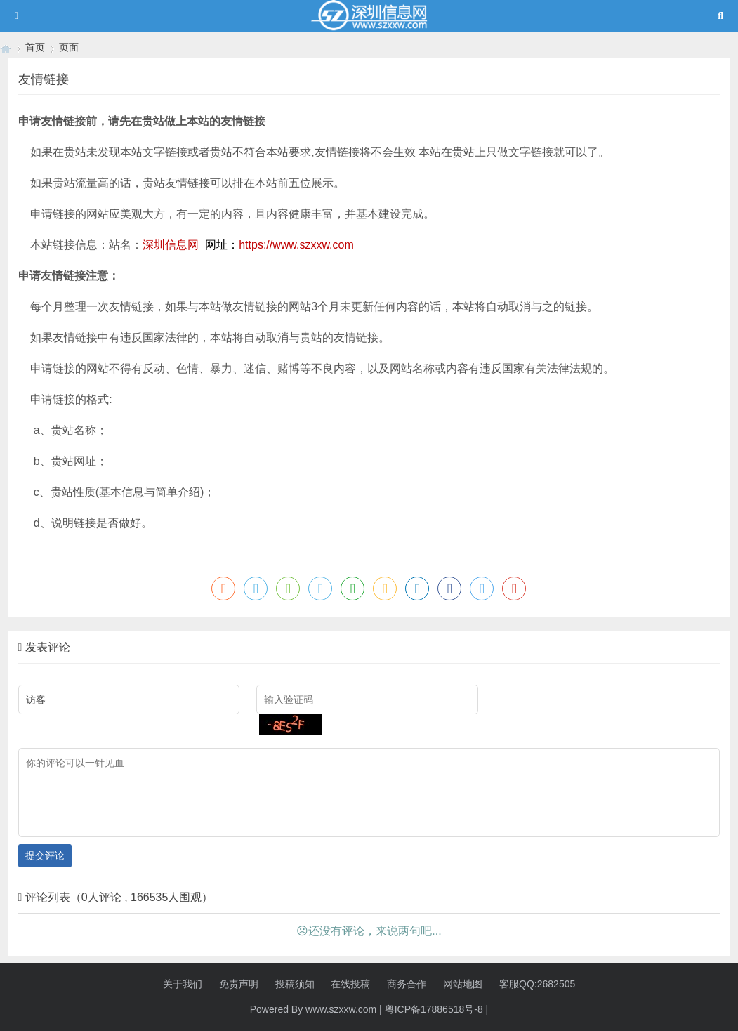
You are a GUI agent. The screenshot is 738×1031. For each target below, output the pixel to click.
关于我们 (182, 984)
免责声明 (238, 984)
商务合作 (406, 984)
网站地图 (462, 984)
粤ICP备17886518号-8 (434, 1009)
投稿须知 (295, 984)
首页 (35, 47)
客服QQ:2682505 (537, 984)
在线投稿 (350, 984)
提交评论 (45, 855)
